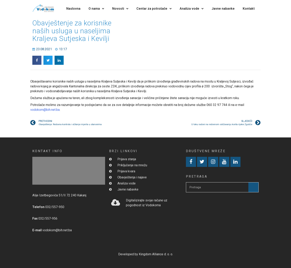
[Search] (253, 187)
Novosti (120, 8)
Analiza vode (191, 8)
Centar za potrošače (154, 8)
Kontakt (249, 8)
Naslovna (73, 8)
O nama (96, 8)
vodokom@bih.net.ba (45, 110)
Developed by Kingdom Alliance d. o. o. (145, 254)
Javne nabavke (223, 8)
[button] (36, 60)
